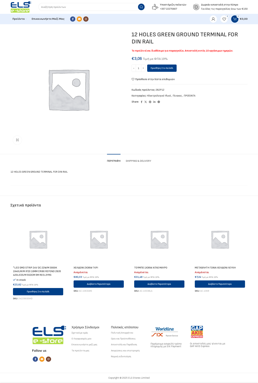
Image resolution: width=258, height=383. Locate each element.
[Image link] (49, 334)
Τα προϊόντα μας (80, 350)
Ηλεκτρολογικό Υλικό (159, 95)
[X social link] (145, 102)
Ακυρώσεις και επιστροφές (125, 350)
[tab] (114, 159)
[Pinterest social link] (150, 102)
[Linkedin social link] (154, 102)
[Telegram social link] (159, 102)
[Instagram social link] (85, 19)
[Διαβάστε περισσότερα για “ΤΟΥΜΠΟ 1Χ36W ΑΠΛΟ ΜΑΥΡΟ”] (159, 284)
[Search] (91, 7)
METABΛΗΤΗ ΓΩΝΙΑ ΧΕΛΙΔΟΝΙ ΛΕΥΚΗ (215, 267)
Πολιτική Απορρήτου (122, 332)
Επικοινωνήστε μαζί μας (84, 344)
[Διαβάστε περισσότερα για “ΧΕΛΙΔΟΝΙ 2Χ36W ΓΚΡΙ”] (99, 284)
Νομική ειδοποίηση (121, 356)
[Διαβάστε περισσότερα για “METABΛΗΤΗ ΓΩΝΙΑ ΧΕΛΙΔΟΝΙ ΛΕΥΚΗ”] (220, 284)
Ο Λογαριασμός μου (81, 338)
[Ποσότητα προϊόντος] (138, 68)
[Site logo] (21, 6)
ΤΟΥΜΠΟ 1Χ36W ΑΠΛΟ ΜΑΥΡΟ (150, 267)
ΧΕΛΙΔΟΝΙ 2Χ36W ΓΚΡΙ (86, 267)
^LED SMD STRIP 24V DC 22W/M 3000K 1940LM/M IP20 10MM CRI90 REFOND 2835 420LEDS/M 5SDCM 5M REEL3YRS (37, 271)
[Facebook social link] (72, 19)
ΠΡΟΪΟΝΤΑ (189, 95)
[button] (38, 291)
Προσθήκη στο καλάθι (162, 68)
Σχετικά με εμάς (80, 332)
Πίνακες (177, 95)
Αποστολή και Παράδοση (124, 344)
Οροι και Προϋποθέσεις (123, 338)
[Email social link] (79, 19)
